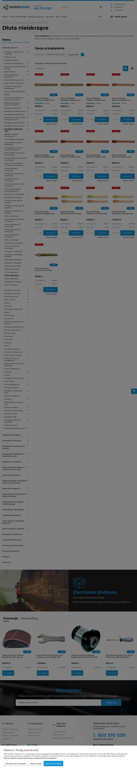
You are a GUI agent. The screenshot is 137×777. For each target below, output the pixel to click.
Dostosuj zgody (35, 763)
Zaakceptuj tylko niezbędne (15, 763)
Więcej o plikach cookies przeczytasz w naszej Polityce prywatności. (30, 758)
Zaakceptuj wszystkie (53, 763)
